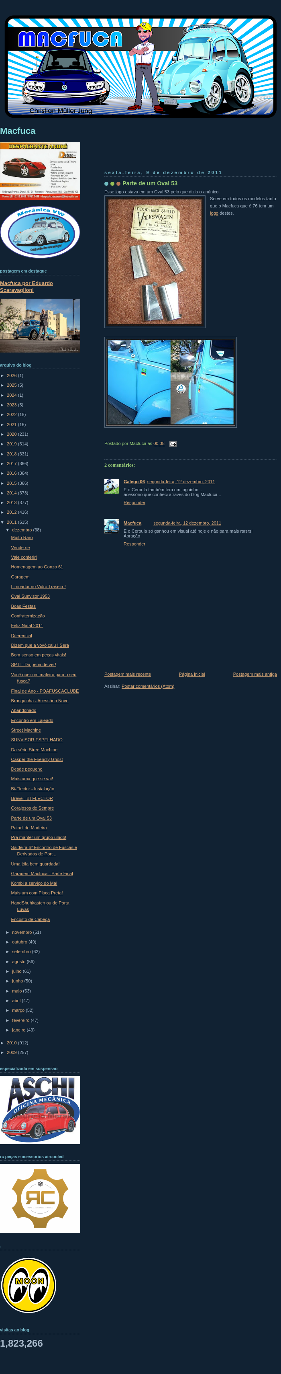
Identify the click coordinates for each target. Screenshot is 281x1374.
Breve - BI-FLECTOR (32, 798)
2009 (12, 1052)
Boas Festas (23, 606)
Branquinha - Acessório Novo (40, 700)
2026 (12, 375)
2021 (12, 424)
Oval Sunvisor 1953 (30, 596)
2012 (12, 512)
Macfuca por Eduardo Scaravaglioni (26, 286)
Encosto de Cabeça (30, 919)
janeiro (19, 1029)
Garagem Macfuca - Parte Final (42, 873)
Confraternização (28, 615)
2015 (12, 483)
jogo (214, 213)
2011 (12, 522)
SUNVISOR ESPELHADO (37, 739)
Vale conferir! (24, 557)
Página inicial (192, 674)
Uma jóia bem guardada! (35, 863)
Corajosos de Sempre (32, 808)
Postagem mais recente (127, 674)
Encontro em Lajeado (32, 720)
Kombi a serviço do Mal (34, 883)
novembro (22, 932)
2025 (12, 385)
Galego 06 (134, 481)
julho (17, 971)
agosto (19, 961)
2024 (12, 395)
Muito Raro (22, 537)
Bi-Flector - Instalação (32, 788)
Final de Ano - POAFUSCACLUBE (45, 691)
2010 (12, 1042)
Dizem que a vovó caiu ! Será (40, 645)
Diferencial (21, 635)
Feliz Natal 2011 (27, 625)
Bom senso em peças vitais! (39, 654)
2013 (12, 502)
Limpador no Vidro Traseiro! (38, 586)
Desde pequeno (27, 769)
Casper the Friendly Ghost (37, 759)
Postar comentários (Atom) (148, 686)
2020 (12, 434)
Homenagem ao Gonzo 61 (37, 566)
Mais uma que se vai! (32, 778)
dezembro (22, 529)
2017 (12, 463)
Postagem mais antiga (255, 674)
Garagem (20, 576)
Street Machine (26, 730)
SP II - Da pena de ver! (33, 664)
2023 (12, 404)
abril (17, 1000)
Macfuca (132, 523)
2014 (12, 492)
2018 (12, 453)
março (19, 1010)
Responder (134, 502)
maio (17, 990)
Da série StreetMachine (34, 749)
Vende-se (20, 547)
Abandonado (24, 710)
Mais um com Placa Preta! (37, 892)
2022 (12, 414)
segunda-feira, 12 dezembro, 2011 (181, 481)
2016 (12, 473)
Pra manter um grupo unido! (39, 837)
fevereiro (21, 1020)
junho (18, 980)
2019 (12, 443)
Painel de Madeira (29, 827)
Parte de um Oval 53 (149, 183)
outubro (20, 941)
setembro (22, 951)
